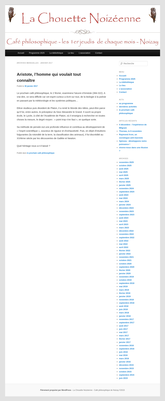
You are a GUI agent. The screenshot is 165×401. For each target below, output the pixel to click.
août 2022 (123, 241)
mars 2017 (124, 335)
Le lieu (71, 53)
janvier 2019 (125, 296)
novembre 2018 (126, 299)
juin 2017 (123, 329)
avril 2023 (123, 224)
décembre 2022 (126, 231)
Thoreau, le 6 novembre (130, 131)
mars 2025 (124, 178)
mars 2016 (124, 358)
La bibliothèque (56, 53)
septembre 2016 (126, 349)
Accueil (21, 53)
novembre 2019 (126, 277)
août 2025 (123, 169)
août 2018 (123, 306)
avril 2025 (123, 175)
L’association (84, 53)
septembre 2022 (126, 237)
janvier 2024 (125, 205)
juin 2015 (123, 378)
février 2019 (124, 293)
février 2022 (124, 250)
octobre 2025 (125, 165)
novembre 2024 (126, 188)
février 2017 (124, 339)
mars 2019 (124, 290)
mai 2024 (123, 198)
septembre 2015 (126, 375)
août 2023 (123, 218)
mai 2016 (123, 355)
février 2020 (124, 270)
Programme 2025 (36, 53)
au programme (126, 103)
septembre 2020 (126, 267)
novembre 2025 (126, 162)
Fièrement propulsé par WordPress (55, 390)
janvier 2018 (125, 316)
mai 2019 (123, 286)
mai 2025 (123, 172)
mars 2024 (124, 201)
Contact (98, 53)
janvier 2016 (125, 362)
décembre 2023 (126, 208)
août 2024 (123, 195)
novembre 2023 (126, 211)
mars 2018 (124, 312)
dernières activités (128, 106)
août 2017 (123, 326)
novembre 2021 (126, 257)
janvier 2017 (125, 342)
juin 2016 (123, 352)
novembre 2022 (126, 234)
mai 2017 (123, 332)
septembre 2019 (126, 283)
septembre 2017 (126, 322)
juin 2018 (123, 309)
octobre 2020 (125, 264)
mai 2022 (123, 244)
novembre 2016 (126, 345)
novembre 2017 (126, 319)
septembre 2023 (126, 214)
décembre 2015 (126, 365)
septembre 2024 (126, 192)
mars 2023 (124, 227)
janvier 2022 (125, 254)
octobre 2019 (125, 280)
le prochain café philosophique (41, 153)
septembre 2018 (126, 303)
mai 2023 (123, 221)
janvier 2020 (125, 273)
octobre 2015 (125, 371)
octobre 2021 (125, 260)
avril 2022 (123, 247)
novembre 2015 (126, 368)
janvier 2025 (125, 185)
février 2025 (124, 182)
